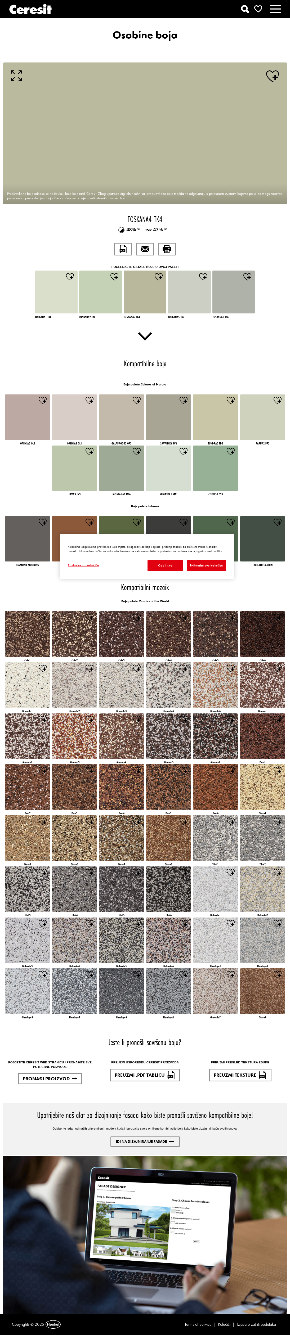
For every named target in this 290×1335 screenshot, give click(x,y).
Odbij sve (165, 565)
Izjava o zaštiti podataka (256, 1324)
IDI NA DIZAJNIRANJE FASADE (145, 1141)
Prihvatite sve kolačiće (206, 565)
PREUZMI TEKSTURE (240, 1075)
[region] (147, 556)
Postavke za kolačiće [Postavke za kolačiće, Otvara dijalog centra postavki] (83, 565)
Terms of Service (198, 1324)
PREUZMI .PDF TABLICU (145, 1075)
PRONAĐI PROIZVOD (50, 1079)
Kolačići (224, 1324)
